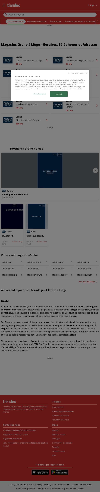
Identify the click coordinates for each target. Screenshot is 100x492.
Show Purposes (40, 94)
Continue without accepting (77, 73)
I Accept (59, 94)
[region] (50, 85)
